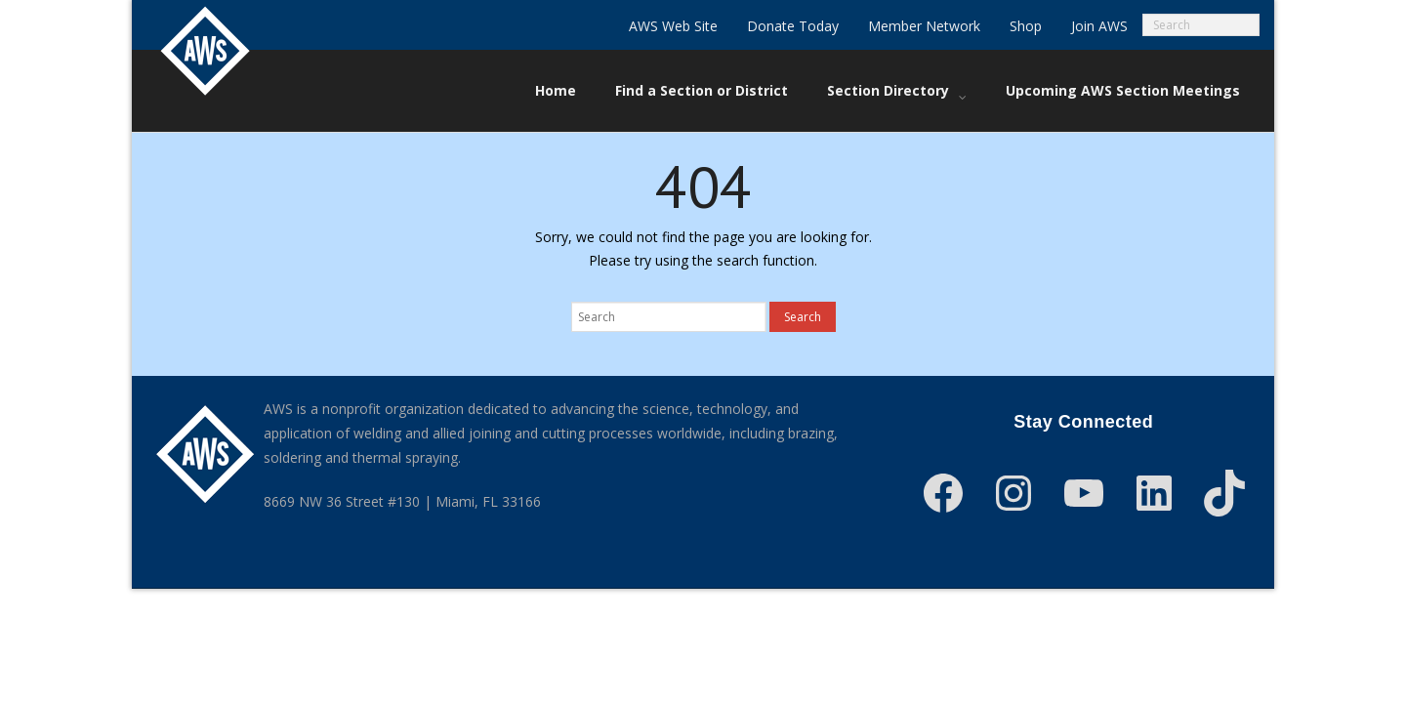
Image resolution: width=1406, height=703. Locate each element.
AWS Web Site (673, 26)
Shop (1026, 26)
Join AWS (1099, 26)
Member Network (924, 26)
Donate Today (793, 26)
